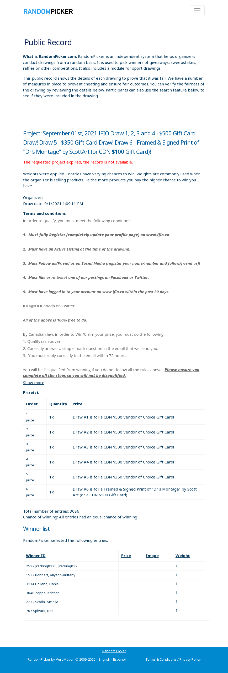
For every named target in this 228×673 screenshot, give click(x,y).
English (104, 659)
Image (152, 555)
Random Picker (114, 651)
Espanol (119, 659)
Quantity (58, 403)
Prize (77, 403)
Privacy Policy (190, 659)
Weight (183, 555)
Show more (33, 382)
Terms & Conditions (161, 659)
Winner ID (36, 555)
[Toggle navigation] (197, 11)
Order (32, 403)
